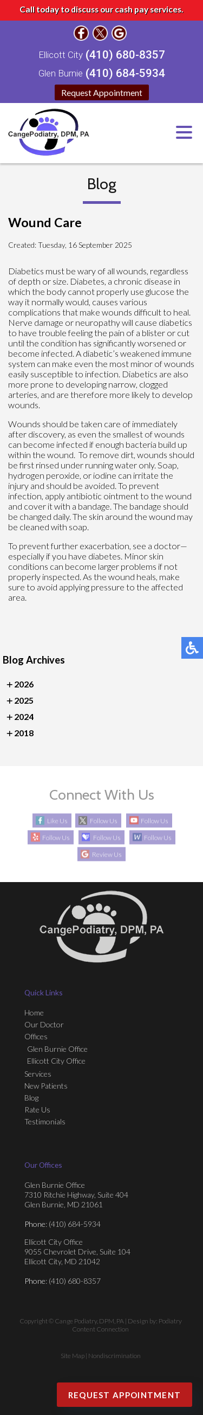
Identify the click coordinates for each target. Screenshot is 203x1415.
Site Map (72, 1356)
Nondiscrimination (114, 1356)
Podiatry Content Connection (127, 1325)
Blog (31, 1097)
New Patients (46, 1085)
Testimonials (45, 1121)
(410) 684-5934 (125, 73)
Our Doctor (44, 1024)
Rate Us (37, 1109)
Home (34, 1012)
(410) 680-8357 (125, 54)
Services (37, 1073)
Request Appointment (101, 92)
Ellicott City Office (56, 1060)
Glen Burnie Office (57, 1048)
